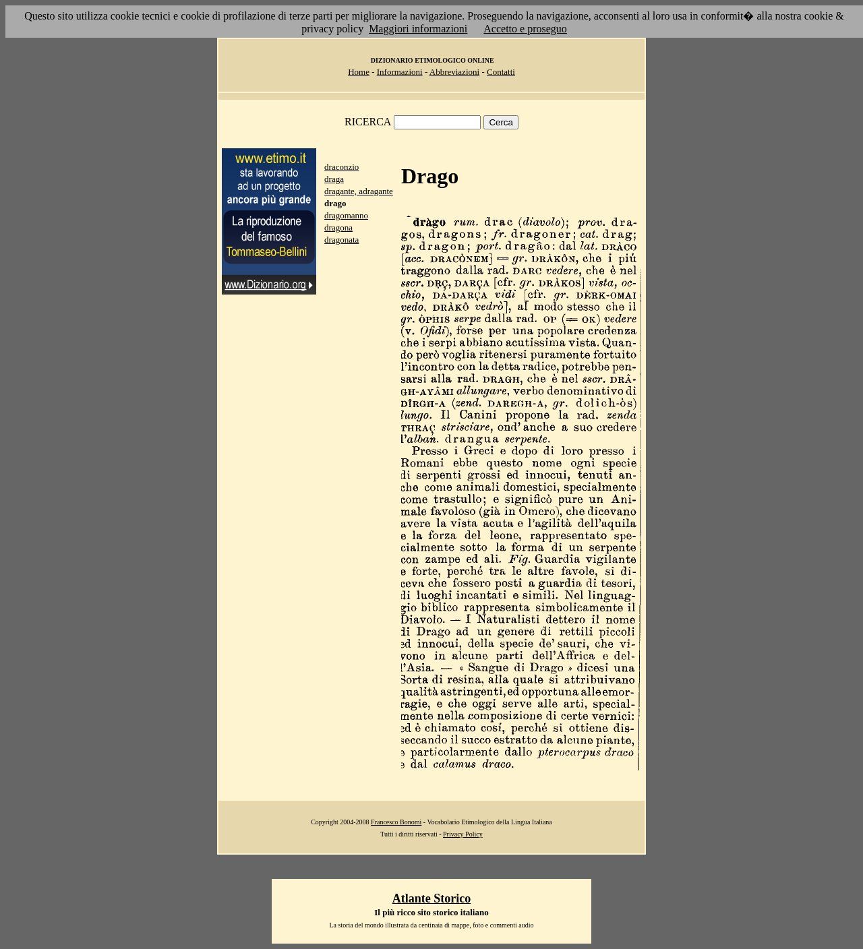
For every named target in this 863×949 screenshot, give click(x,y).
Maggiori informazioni (418, 28)
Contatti (501, 72)
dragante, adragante (358, 191)
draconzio (341, 167)
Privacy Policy (463, 834)
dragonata (341, 240)
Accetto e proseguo (525, 28)
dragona (338, 227)
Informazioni (400, 72)
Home (358, 72)
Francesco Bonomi (396, 822)
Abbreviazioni (454, 72)
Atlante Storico (431, 898)
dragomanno (346, 215)
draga (334, 179)
